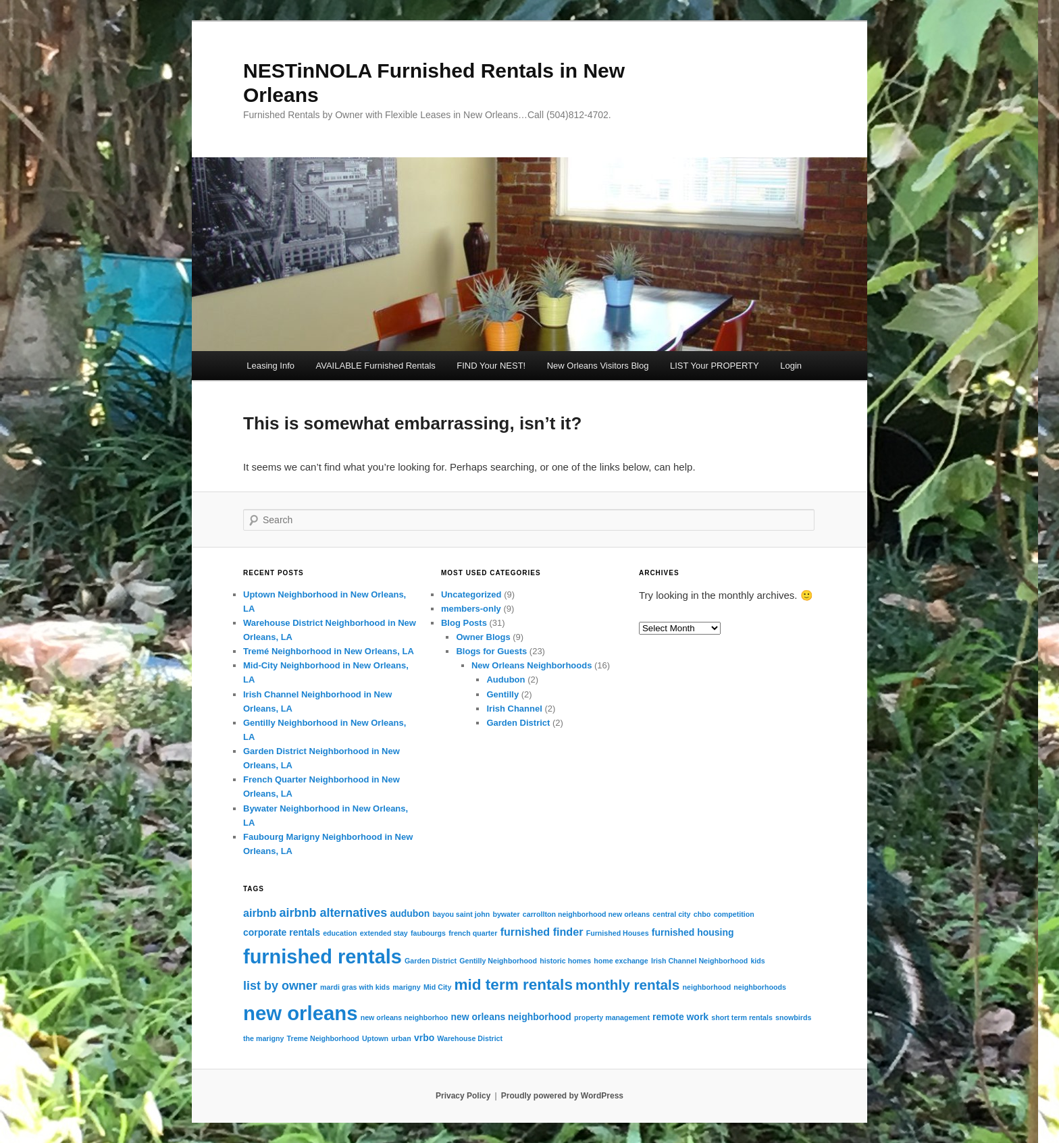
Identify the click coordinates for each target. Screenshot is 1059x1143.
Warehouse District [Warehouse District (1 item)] (469, 1038)
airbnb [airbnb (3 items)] (259, 913)
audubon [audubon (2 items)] (410, 913)
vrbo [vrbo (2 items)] (424, 1037)
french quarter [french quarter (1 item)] (472, 933)
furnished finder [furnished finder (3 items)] (542, 932)
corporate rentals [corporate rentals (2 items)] (281, 932)
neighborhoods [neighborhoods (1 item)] (759, 987)
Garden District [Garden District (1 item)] (431, 961)
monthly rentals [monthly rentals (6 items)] (627, 984)
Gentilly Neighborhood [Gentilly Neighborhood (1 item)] (498, 961)
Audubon (505, 679)
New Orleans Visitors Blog (598, 366)
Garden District (518, 723)
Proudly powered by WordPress (562, 1095)
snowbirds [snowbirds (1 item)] (793, 1017)
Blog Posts (464, 623)
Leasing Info (270, 366)
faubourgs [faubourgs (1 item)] (428, 933)
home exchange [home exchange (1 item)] (621, 961)
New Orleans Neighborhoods (531, 665)
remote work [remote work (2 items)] (680, 1016)
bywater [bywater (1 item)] (505, 914)
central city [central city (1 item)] (671, 914)
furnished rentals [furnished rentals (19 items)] (322, 956)
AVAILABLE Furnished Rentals (376, 366)
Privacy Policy (463, 1095)
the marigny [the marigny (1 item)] (263, 1038)
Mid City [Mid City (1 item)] (437, 987)
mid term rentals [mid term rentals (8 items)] (514, 984)
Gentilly (502, 694)
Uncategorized (471, 594)
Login (791, 366)
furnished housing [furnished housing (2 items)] (693, 932)
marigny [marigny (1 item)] (406, 987)
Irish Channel (514, 708)
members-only (471, 609)
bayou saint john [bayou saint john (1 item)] (461, 914)
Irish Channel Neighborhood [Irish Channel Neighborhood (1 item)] (699, 961)
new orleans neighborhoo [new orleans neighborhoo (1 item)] (404, 1017)
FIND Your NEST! (491, 366)
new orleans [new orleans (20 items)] (300, 1013)
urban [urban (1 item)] (401, 1038)
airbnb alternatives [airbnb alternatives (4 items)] (334, 913)
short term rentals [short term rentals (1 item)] (742, 1017)
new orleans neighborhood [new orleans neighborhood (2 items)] (511, 1016)
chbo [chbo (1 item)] (702, 914)
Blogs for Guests (491, 651)
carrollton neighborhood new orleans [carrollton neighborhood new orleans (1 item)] (586, 914)
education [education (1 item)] (340, 933)
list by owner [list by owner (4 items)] (280, 985)
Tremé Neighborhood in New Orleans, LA (328, 651)
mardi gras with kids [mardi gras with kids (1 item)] (355, 987)
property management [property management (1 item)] (612, 1017)
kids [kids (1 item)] (757, 961)
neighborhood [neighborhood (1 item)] (707, 987)
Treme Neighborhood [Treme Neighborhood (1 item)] (323, 1038)
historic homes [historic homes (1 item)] (565, 961)
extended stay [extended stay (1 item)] (384, 933)
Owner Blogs (483, 637)
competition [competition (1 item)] (733, 914)
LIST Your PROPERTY (714, 366)
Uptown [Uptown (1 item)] (375, 1038)
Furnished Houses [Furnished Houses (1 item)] (617, 933)
